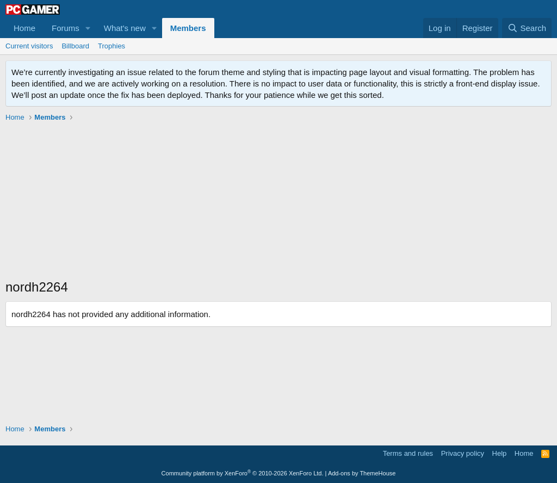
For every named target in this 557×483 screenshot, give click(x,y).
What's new (125, 28)
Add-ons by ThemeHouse (362, 473)
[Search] (527, 28)
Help (499, 453)
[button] (88, 28)
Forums (65, 28)
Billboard (75, 46)
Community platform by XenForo (243, 473)
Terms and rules (408, 453)
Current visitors (29, 46)
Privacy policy (462, 453)
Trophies (111, 46)
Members (188, 28)
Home (24, 28)
